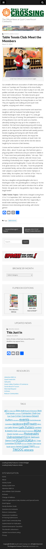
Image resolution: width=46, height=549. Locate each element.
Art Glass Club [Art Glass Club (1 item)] (12, 411)
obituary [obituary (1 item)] (21, 434)
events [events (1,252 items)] (24, 419)
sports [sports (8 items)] (13, 446)
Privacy (4, 535)
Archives (7, 391)
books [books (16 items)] (12, 413)
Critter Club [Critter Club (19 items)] (20, 416)
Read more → (12, 346)
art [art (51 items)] (5, 410)
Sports (6, 34)
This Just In (14, 332)
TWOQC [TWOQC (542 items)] (18, 450)
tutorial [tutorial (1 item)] (37, 447)
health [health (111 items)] (33, 423)
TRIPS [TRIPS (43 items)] (32, 446)
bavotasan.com (33, 546)
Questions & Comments (10, 509)
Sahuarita (7, 382)
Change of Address (8, 497)
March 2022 (14, 34)
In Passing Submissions (10, 518)
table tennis (12, 221)
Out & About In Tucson (11, 386)
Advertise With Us (10, 377)
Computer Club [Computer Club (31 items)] (28, 413)
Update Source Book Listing (11, 532)
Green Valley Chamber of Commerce (16, 384)
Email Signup (6, 503)
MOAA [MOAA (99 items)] (37, 430)
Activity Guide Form (8, 486)
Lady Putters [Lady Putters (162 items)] (26, 427)
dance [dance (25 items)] (29, 416)
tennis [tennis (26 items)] (19, 446)
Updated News (13, 329)
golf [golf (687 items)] (26, 423)
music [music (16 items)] (9, 434)
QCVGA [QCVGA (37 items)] (17, 443)
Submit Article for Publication (11, 523)
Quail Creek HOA (9, 379)
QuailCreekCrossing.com (22, 544)
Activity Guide (6, 483)
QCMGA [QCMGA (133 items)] (28, 440)
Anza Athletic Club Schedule (11, 491)
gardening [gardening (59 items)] (17, 423)
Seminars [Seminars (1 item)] (24, 443)
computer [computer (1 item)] (18, 413)
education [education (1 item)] (16, 420)
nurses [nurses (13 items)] (15, 434)
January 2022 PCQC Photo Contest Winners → (33, 230)
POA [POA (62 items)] (25, 436)
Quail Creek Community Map (11, 521)
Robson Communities (11, 394)
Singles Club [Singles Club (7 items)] (31, 443)
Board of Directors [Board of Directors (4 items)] (31, 411)
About (4, 480)
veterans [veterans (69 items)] (29, 449)
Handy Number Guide (9, 506)
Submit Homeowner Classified (12, 526)
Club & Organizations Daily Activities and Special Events (20, 500)
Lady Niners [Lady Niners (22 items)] (13, 427)
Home (4, 477)
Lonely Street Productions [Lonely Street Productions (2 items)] (26, 431)
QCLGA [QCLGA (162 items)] (20, 440)
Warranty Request (10, 389)
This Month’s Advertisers (10, 529)
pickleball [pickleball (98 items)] (17, 436)
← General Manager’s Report (11, 230)
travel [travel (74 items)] (25, 446)
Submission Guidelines (10, 515)
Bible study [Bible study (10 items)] (20, 410)
